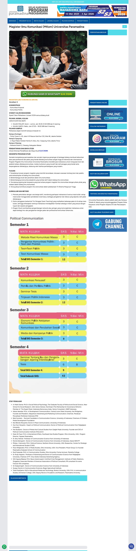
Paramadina (100, 187)
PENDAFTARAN (82, 21)
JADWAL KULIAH (53, 21)
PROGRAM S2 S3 (25, 21)
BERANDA (12, 21)
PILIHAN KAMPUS (68, 21)
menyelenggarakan (110, 189)
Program (120, 189)
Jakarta (107, 187)
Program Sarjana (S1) (107, 191)
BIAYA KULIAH (39, 21)
